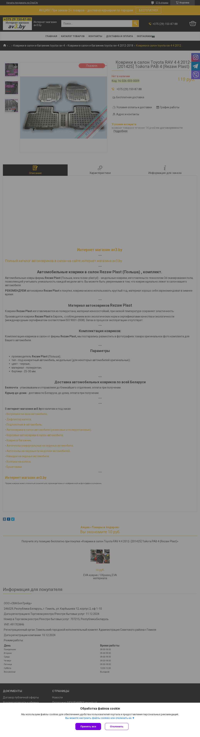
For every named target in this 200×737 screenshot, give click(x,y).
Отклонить (116, 726)
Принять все (88, 726)
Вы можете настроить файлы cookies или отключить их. (98, 718)
